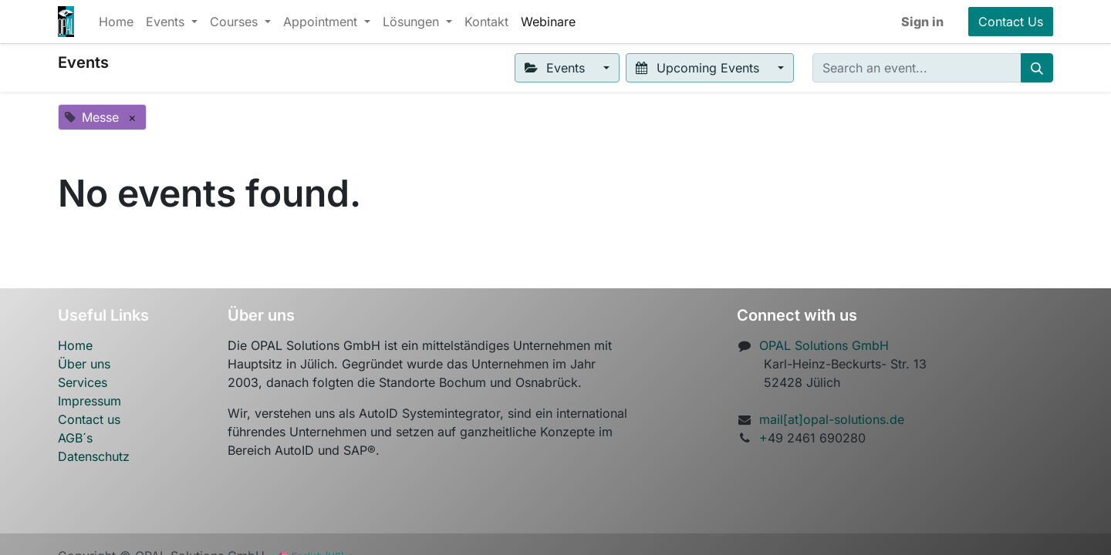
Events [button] (557, 68)
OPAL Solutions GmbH (824, 345)
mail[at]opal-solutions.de (831, 419)
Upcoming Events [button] (699, 68)
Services (82, 382)
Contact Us (1010, 21)
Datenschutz (94, 456)
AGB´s (75, 438)
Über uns (84, 364)
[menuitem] (116, 21)
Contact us (89, 419)
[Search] (1037, 67)
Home (75, 345)
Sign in (922, 21)
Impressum (89, 401)
